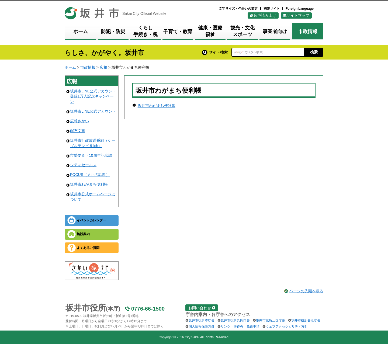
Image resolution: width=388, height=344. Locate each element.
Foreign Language (300, 9)
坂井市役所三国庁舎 (270, 320)
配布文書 (77, 130)
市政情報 (87, 67)
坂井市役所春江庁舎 (305, 320)
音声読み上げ (265, 15)
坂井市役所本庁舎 (201, 320)
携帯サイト (272, 9)
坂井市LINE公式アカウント (93, 111)
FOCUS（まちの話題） (90, 174)
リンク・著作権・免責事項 (240, 326)
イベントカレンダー (91, 220)
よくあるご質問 (88, 248)
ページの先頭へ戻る (306, 291)
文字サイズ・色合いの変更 (238, 9)
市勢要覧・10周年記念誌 (91, 155)
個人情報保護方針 (201, 326)
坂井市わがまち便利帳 (89, 184)
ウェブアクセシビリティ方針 (287, 326)
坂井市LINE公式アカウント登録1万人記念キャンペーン (93, 96)
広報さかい (79, 121)
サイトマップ (298, 15)
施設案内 (83, 234)
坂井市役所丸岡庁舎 (235, 320)
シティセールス (83, 165)
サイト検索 (215, 52)
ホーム (70, 67)
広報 (103, 67)
